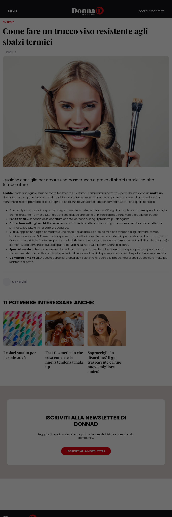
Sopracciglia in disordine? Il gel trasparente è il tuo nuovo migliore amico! (104, 362)
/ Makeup (8, 22)
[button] (10, 11)
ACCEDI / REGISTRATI (151, 11)
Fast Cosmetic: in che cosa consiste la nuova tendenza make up (64, 357)
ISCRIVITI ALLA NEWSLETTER (86, 451)
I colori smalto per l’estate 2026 (19, 355)
